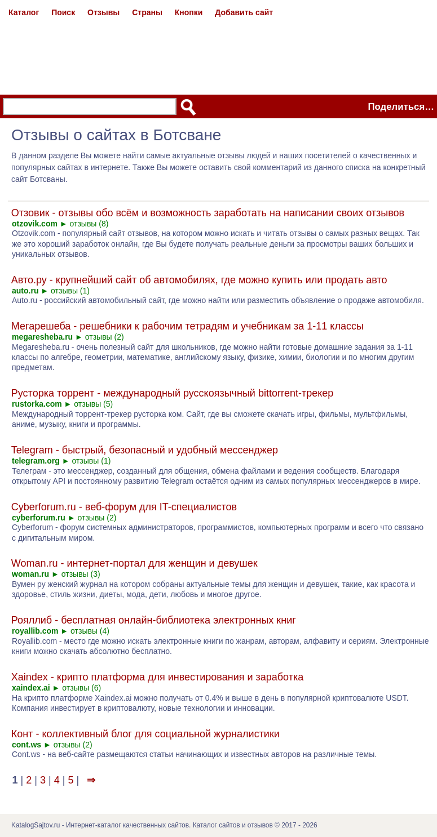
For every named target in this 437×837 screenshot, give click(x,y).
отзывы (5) (93, 403)
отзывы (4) (89, 630)
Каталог (23, 12)
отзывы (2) (104, 336)
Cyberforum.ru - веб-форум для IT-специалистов (124, 507)
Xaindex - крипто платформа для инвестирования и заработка (157, 677)
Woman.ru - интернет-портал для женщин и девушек (134, 563)
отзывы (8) (89, 223)
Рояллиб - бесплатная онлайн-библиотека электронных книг (153, 620)
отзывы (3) (80, 573)
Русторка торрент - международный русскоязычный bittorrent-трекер (172, 393)
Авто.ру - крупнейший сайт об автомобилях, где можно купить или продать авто (199, 280)
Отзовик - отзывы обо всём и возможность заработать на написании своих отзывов (207, 213)
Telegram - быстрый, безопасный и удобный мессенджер (144, 450)
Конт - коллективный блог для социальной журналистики (145, 734)
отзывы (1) (70, 290)
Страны (147, 12)
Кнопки (189, 12)
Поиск (63, 12)
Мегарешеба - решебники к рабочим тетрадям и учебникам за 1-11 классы (187, 326)
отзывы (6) (81, 687)
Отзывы (103, 12)
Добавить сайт (244, 12)
